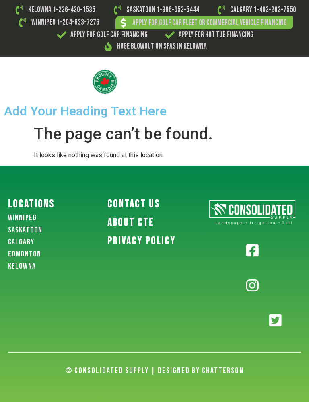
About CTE (130, 223)
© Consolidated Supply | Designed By (134, 370)
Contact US (133, 204)
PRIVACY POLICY (141, 241)
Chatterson (223, 370)
